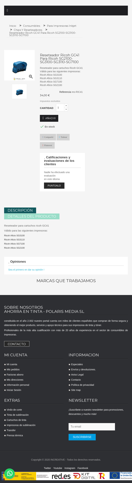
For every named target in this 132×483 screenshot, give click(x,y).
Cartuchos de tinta (16, 419)
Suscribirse (82, 436)
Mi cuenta (12, 364)
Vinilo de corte (14, 409)
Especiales (77, 364)
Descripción (20, 210)
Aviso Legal (77, 374)
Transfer (11, 430)
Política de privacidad (82, 384)
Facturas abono (15, 374)
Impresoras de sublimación (21, 424)
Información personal (18, 384)
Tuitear (64, 137)
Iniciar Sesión (14, 389)
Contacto (17, 344)
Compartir (48, 137)
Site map (76, 389)
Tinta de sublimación (18, 414)
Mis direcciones (15, 379)
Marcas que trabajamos (66, 280)
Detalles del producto (32, 216)
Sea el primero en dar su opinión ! (26, 269)
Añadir (49, 118)
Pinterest (48, 145)
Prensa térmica (15, 435)
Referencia (65, 92)
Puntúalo (54, 185)
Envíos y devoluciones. (83, 369)
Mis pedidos (13, 369)
